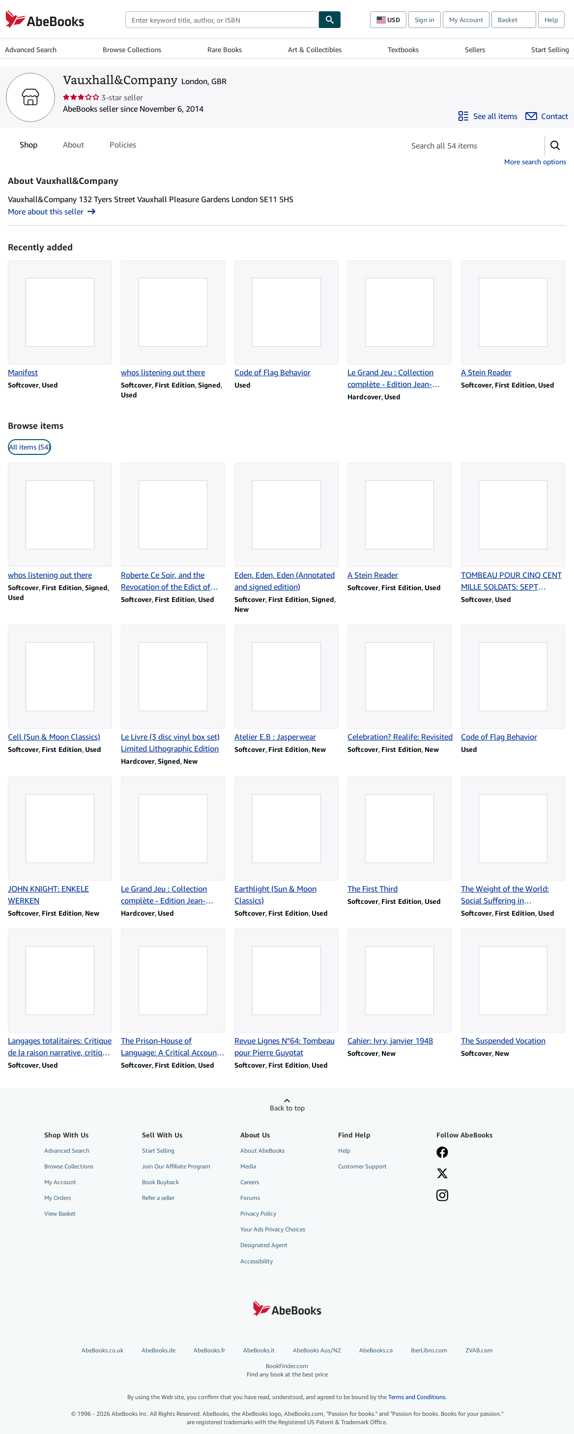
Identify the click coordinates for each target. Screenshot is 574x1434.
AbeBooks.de (158, 1350)
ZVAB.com (479, 1350)
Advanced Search (31, 49)
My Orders (57, 1197)
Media (248, 1166)
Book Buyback (160, 1182)
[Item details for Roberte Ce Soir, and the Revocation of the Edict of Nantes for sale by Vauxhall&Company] (173, 528)
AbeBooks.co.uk (102, 1350)
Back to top (287, 1108)
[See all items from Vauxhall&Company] (487, 116)
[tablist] (78, 144)
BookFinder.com (287, 1370)
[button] (555, 145)
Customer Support (362, 1166)
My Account (466, 20)
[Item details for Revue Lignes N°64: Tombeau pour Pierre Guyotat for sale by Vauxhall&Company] (287, 993)
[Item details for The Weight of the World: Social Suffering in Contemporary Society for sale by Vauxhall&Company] (513, 841)
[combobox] (221, 19)
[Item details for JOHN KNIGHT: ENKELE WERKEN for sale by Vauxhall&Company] (60, 841)
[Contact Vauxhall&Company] (546, 116)
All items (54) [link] (29, 447)
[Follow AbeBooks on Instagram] (442, 1196)
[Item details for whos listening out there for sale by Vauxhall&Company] (173, 319)
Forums (250, 1197)
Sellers (475, 49)
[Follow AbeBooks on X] (442, 1174)
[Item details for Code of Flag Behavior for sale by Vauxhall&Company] (287, 319)
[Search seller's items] (465, 145)
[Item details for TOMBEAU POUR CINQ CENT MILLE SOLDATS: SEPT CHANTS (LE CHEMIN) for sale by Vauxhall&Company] (513, 528)
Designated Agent (263, 1245)
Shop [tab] (28, 146)
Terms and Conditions (416, 1397)
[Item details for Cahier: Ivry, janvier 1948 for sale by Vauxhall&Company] (400, 987)
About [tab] (73, 146)
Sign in (424, 20)
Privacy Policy (258, 1213)
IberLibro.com (429, 1350)
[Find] (330, 19)
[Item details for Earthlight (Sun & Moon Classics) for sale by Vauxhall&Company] (287, 841)
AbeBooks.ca (376, 1350)
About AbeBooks (262, 1150)
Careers (249, 1182)
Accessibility (256, 1261)
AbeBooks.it (259, 1350)
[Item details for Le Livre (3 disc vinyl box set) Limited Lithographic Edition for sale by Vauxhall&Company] (173, 689)
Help (551, 20)
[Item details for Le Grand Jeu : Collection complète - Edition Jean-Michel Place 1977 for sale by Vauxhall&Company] (400, 325)
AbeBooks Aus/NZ (317, 1350)
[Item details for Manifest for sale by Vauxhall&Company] (60, 319)
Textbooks (403, 49)
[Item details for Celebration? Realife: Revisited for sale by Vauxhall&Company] (400, 684)
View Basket (60, 1213)
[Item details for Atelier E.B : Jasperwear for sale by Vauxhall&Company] (287, 684)
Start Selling (550, 49)
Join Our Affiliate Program (176, 1166)
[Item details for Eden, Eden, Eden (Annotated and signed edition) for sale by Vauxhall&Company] (287, 528)
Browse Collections (132, 49)
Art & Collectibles (315, 49)
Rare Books (224, 49)
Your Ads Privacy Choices (272, 1229)
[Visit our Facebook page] (442, 1153)
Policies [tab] (123, 146)
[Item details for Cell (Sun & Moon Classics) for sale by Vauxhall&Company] (60, 684)
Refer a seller (158, 1197)
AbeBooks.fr (209, 1350)
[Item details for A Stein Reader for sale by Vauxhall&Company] (513, 319)
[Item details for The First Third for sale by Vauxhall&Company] (400, 836)
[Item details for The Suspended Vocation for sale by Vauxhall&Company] (513, 987)
